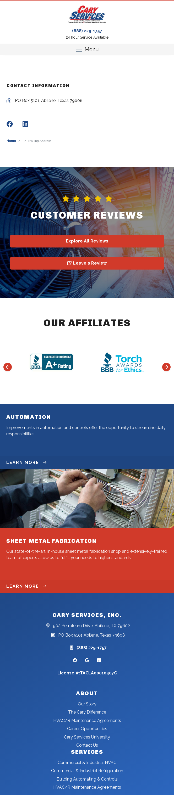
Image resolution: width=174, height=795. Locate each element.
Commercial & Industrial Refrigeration (87, 770)
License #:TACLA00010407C (87, 672)
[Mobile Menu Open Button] (87, 49)
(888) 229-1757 (87, 30)
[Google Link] (87, 660)
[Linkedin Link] (99, 660)
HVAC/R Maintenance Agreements (87, 720)
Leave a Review (87, 263)
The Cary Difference (87, 712)
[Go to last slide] (7, 367)
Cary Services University (87, 737)
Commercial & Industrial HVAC (87, 762)
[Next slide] (166, 367)
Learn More (26, 462)
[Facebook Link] (75, 660)
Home (11, 141)
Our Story (87, 703)
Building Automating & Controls (87, 779)
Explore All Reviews (87, 241)
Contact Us (87, 745)
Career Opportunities (87, 728)
